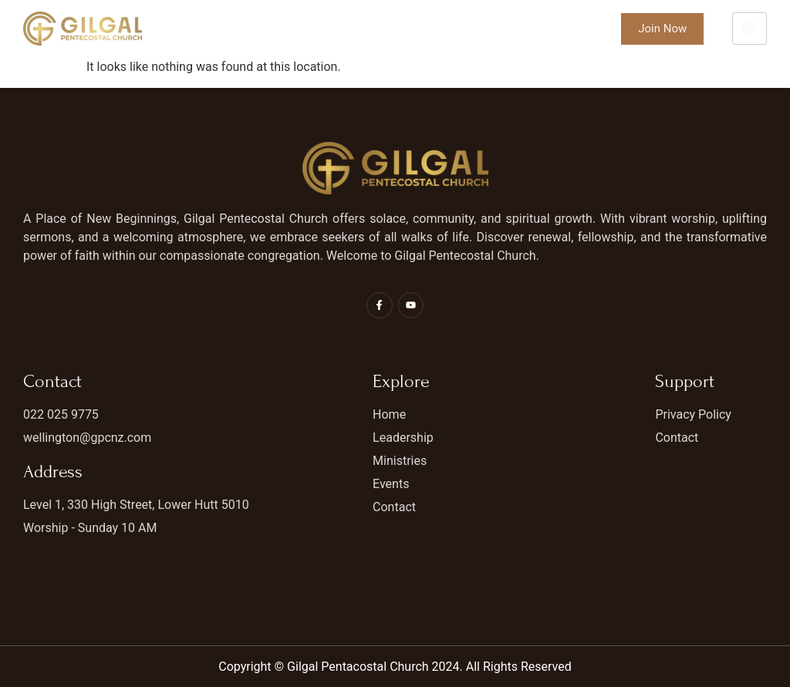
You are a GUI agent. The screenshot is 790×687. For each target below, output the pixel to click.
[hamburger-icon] (749, 28)
